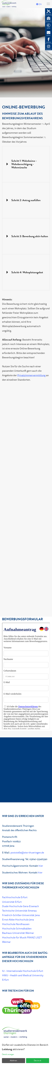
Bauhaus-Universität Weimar (18, 933)
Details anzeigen (8, 1054)
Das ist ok (37, 1060)
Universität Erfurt (12, 902)
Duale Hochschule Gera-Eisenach (20, 906)
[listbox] (26, 52)
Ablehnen (13, 1060)
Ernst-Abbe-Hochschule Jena (18, 919)
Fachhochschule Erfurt (14, 897)
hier (41, 866)
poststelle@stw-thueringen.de (27, 852)
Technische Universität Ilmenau (19, 910)
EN (39, 4)
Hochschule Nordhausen (15, 924)
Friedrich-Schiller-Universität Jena (21, 915)
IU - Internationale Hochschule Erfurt (22, 971)
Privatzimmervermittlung (31, 375)
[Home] (14, 1033)
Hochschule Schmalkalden (16, 928)
